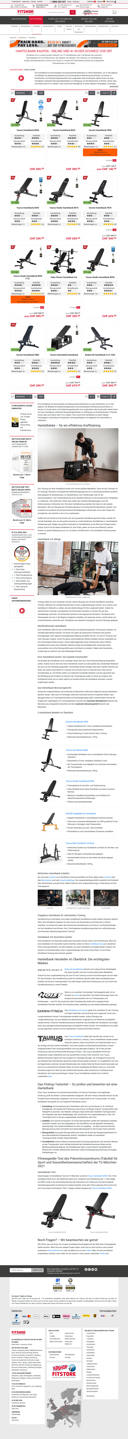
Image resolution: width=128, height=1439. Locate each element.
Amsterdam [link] (16, 1395)
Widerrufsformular (55, 1342)
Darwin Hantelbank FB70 (100, 209)
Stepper (89, 1372)
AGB (51, 1333)
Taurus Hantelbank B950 (98, 1178)
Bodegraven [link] (24, 1395)
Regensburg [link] (37, 1365)
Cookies (52, 1336)
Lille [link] (13, 1409)
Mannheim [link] (37, 1363)
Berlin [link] (27, 1350)
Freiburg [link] (27, 1358)
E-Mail (88, 1252)
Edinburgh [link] (15, 1378)
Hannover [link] (15, 1360)
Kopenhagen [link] (16, 1414)
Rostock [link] (14, 1367)
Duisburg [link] (37, 1355)
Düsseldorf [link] (29, 1355)
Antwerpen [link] (15, 1403)
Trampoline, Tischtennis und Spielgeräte (60, 22)
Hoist (77, 997)
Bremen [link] (35, 1353)
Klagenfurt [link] (27, 1386)
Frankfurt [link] (19, 1358)
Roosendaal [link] (24, 1397)
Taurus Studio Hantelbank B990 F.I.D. (27, 279)
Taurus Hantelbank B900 (28, 132)
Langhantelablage (67, 882)
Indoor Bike (90, 1356)
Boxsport (89, 1361)
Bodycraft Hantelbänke (74, 971)
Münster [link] (22, 1365)
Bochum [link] (39, 1350)
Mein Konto (111, 1)
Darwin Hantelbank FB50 (100, 132)
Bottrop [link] (18, 1353)
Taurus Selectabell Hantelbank (64, 357)
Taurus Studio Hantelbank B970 (64, 209)
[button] (113, 95)
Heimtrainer (90, 1367)
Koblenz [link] (14, 1363)
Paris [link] (17, 1409)
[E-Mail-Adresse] (20, 1270)
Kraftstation (90, 1344)
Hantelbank (32, 39)
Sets (50, 1078)
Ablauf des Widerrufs (68, 1343)
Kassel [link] (36, 1360)
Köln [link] (19, 1363)
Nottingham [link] (16, 1381)
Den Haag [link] (33, 1395)
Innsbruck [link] (19, 1386)
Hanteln (89, 1358)
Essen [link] (14, 1358)
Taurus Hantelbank (76, 1038)
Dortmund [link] (15, 1355)
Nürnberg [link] (28, 1365)
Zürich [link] (30, 1345)
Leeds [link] (21, 1376)
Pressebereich (70, 1355)
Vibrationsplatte (92, 1392)
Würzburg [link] (23, 1370)
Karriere (33, 1)
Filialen (103, 1255)
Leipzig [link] (24, 1363)
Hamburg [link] (33, 1358)
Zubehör (52, 879)
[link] (15, 424)
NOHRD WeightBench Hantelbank (81, 815)
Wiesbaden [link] (15, 1370)
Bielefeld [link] (33, 1350)
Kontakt (39, 1)
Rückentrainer (91, 1383)
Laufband (89, 1339)
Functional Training (93, 1378)
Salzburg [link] (38, 1386)
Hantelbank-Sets (96, 946)
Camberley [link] (36, 1376)
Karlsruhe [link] (30, 1360)
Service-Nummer (54, 1252)
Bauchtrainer (91, 1380)
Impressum (25, 1)
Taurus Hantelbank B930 (64, 132)
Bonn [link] (13, 1353)
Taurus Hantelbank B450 (28, 209)
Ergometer (90, 1336)
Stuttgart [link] (38, 1367)
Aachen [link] (14, 1350)
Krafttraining (36, 21)
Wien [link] (13, 1389)
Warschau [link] (15, 1420)
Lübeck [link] (29, 1363)
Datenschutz (69, 1333)
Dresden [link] (22, 1355)
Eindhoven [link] (15, 1397)
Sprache (101, 1)
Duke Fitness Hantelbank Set (64, 279)
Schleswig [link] (31, 1367)
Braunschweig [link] (27, 1353)
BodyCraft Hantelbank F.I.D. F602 (100, 357)
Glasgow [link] (22, 1378)
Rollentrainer (90, 1369)
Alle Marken (90, 1396)
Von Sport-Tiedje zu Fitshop (22, 1296)
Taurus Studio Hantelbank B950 (100, 279)
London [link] (29, 1378)
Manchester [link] (36, 1378)
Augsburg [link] (21, 1350)
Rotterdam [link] (32, 1397)
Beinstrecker (46, 882)
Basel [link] (13, 1345)
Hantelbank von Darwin (77, 1012)
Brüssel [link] (22, 1403)
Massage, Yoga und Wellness (89, 22)
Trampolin (89, 1347)
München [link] (15, 1365)
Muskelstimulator (92, 1389)
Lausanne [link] (23, 1345)
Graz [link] (13, 1386)
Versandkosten (54, 1339)
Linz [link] (32, 1386)
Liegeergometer (91, 1364)
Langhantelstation (92, 1375)
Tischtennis (90, 1350)
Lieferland (91, 1)
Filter (41, 95)
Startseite (13, 39)
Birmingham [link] (28, 1376)
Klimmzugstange (92, 1386)
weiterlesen (113, 88)
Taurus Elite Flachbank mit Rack (80, 845)
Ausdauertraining (18, 21)
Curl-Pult (107, 879)
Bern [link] (17, 1345)
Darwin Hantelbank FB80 (27, 357)
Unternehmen (16, 1)
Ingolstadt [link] (22, 1360)
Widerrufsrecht (70, 1339)
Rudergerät (90, 1342)
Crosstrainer (90, 1333)
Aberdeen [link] (15, 1376)
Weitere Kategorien (109, 22)
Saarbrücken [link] (22, 1367)
